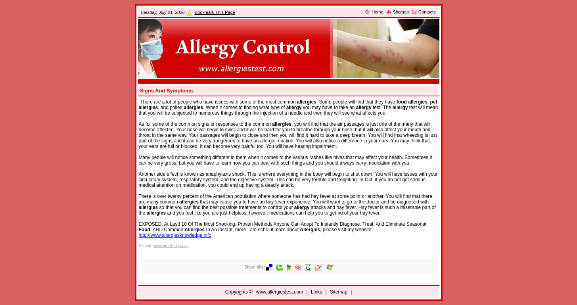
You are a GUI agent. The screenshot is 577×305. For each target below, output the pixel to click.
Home (377, 12)
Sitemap (401, 12)
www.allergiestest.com (279, 292)
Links (316, 292)
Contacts (426, 12)
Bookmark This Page (215, 12)
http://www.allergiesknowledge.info (175, 235)
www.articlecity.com (170, 246)
